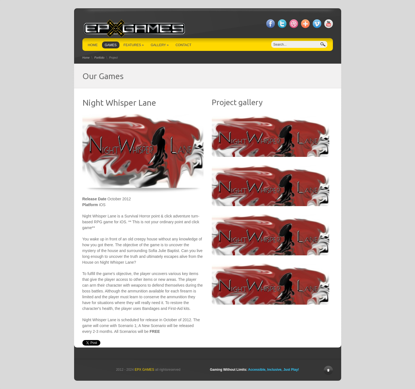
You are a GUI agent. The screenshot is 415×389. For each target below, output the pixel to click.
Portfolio (99, 57)
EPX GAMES (144, 370)
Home (86, 57)
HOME (93, 45)
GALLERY (160, 45)
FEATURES (134, 45)
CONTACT (183, 45)
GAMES (111, 45)
